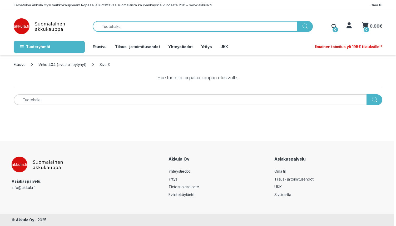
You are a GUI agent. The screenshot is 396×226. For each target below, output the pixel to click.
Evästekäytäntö (182, 194)
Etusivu (100, 46)
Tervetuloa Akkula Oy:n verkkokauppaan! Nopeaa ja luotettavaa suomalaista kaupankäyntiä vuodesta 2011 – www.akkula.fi (113, 5)
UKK (224, 46)
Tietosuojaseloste (184, 186)
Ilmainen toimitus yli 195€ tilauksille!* (348, 46)
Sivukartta (282, 194)
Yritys (206, 46)
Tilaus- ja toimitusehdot (137, 46)
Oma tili (376, 5)
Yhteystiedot (180, 46)
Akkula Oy (25, 220)
